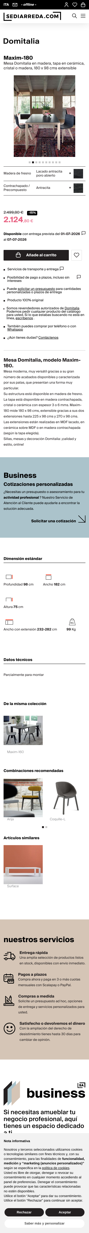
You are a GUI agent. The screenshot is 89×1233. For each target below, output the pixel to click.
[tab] (30, 162)
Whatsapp (15, 330)
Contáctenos (48, 338)
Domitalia (72, 308)
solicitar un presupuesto (36, 289)
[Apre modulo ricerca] (74, 16)
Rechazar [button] (24, 1212)
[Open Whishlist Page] (74, 4)
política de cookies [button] (55, 1168)
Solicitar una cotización (53, 521)
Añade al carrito (36, 255)
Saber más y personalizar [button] (44, 1223)
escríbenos (24, 318)
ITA (6, 5)
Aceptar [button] (65, 1212)
